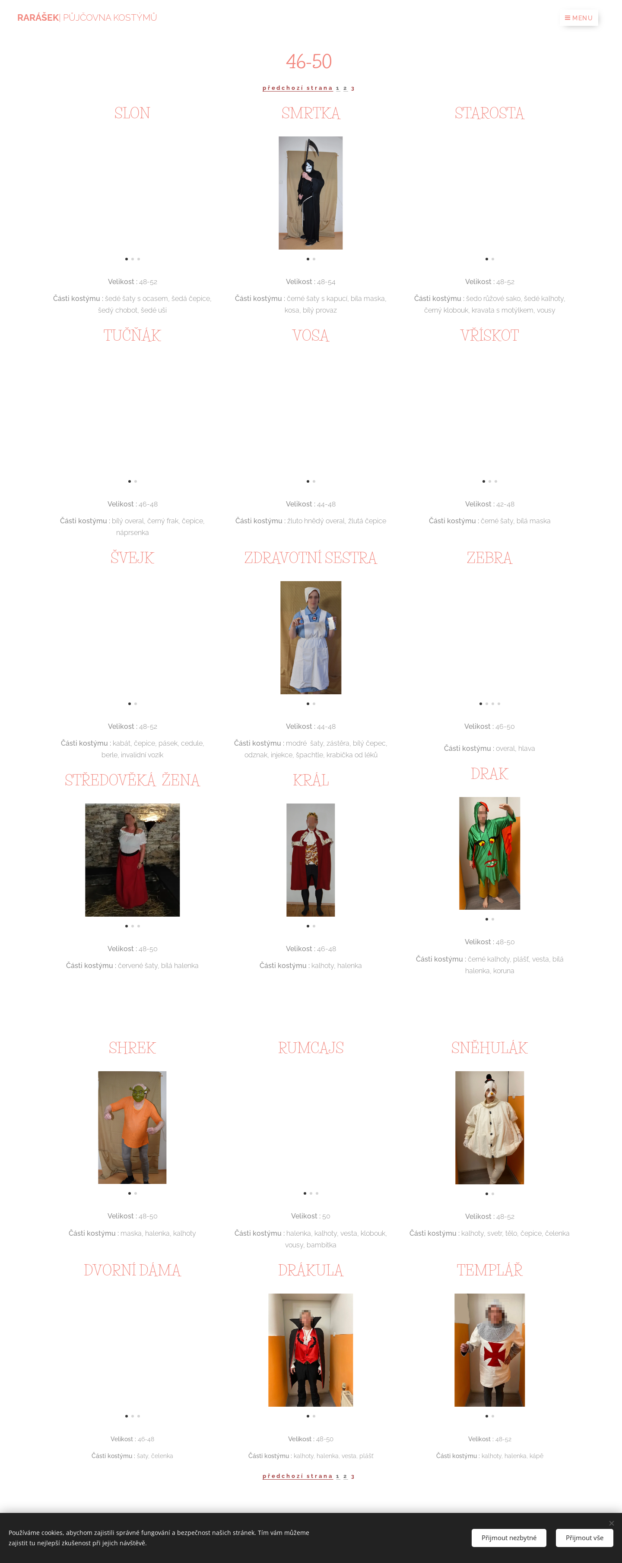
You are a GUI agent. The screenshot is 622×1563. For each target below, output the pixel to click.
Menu (579, 18)
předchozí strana (298, 88)
